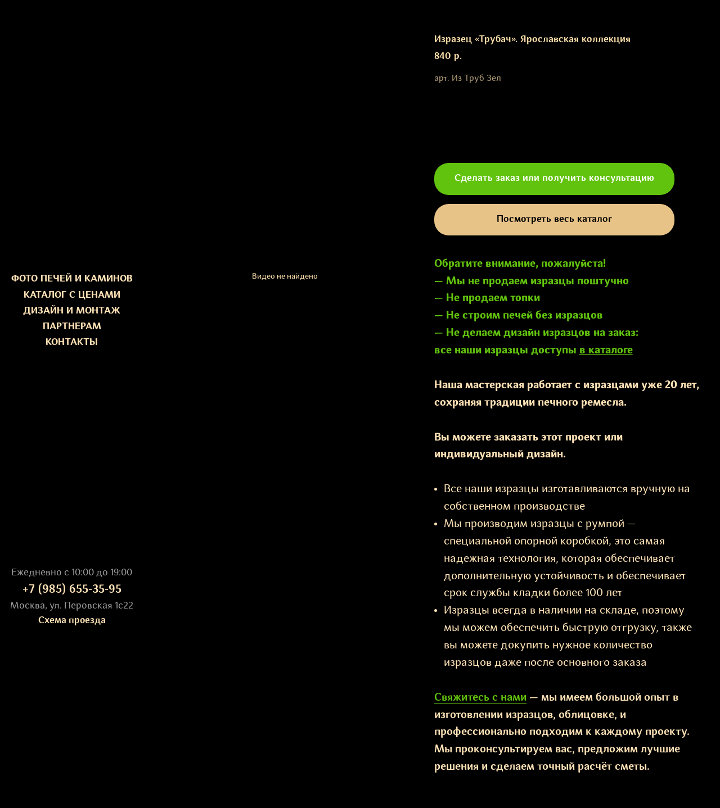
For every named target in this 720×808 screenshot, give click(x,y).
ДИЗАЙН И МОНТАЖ (71, 311)
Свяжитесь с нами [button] (480, 697)
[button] (554, 179)
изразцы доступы (531, 350)
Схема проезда (72, 620)
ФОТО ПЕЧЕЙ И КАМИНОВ (72, 279)
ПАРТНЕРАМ (72, 327)
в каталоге (606, 350)
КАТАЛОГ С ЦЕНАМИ (72, 295)
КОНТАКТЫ (72, 342)
